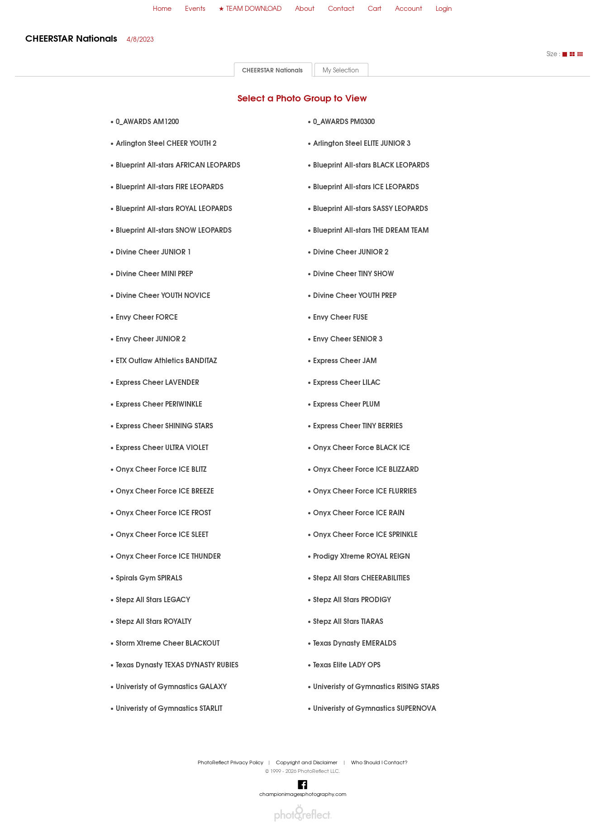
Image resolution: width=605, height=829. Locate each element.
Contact (341, 8)
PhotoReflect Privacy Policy (230, 762)
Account (408, 8)
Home (162, 8)
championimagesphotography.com (302, 794)
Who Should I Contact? (379, 762)
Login (444, 8)
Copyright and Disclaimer (307, 762)
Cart (374, 8)
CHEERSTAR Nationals (71, 37)
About (304, 8)
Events (195, 8)
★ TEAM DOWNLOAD (250, 8)
